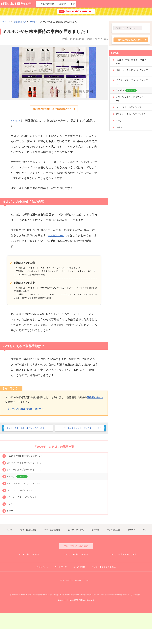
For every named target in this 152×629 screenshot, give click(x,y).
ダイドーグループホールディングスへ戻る (28, 429)
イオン (10, 518)
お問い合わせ (42, 583)
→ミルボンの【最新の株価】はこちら (26, 410)
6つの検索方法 (126, 4)
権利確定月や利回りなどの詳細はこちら (52, 109)
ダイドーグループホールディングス (26, 475)
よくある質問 (79, 583)
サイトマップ (61, 583)
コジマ (10, 527)
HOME (42, 4)
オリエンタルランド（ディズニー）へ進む (79, 429)
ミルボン (16, 121)
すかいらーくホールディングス (24, 510)
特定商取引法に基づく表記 (103, 583)
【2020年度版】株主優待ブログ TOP (27, 458)
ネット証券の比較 (77, 4)
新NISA (140, 4)
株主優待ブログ (22, 22)
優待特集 (112, 4)
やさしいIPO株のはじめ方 (76, 570)
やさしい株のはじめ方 (29, 570)
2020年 (36, 22)
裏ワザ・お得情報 (96, 4)
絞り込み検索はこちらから (130, 40)
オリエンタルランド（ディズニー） (26, 492)
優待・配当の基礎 (57, 4)
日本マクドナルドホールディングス (26, 467)
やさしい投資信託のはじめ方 (123, 570)
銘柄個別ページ (57, 236)
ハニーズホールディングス (21, 501)
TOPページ (6, 22)
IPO (149, 4)
